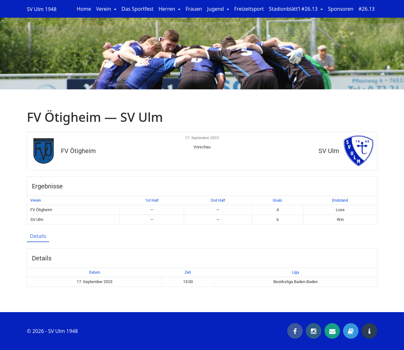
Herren (167, 8)
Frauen (194, 8)
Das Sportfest (137, 8)
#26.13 (367, 8)
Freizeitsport (249, 8)
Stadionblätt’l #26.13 (294, 8)
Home (84, 8)
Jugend (216, 8)
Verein (104, 8)
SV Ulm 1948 (41, 9)
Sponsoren (341, 8)
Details (38, 236)
